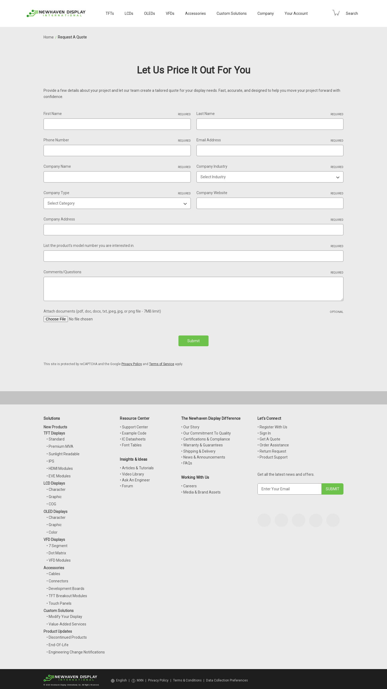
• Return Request (271, 448)
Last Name (270, 113)
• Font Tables (131, 442)
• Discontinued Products (66, 634)
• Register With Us (272, 424)
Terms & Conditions (187, 677)
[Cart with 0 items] (336, 13)
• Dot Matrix (56, 550)
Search (352, 13)
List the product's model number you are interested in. (193, 245)
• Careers (189, 483)
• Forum (126, 483)
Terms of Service (161, 361)
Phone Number (117, 140)
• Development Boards (65, 585)
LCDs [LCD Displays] (129, 13)
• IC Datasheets (133, 436)
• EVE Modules (58, 473)
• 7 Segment (56, 542)
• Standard (55, 436)
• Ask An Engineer (135, 477)
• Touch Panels (58, 600)
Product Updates (58, 628)
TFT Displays (54, 430)
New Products (55, 424)
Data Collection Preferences (227, 677)
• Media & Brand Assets (201, 489)
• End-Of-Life (57, 641)
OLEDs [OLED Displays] (149, 13)
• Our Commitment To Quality (206, 430)
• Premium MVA (59, 443)
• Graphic (54, 493)
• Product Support (272, 454)
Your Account (296, 13)
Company (265, 13)
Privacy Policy (131, 361)
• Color (52, 529)
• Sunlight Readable (63, 451)
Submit (193, 341)
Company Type (117, 193)
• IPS (50, 458)
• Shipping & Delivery (198, 448)
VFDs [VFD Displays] (170, 13)
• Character (56, 486)
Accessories (195, 13)
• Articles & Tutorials (137, 465)
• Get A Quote (268, 436)
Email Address (270, 140)
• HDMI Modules (59, 465)
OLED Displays (55, 508)
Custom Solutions (232, 13)
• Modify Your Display (64, 613)
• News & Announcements (203, 454)
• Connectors (57, 578)
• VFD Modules (58, 557)
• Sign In (264, 430)
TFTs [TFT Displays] (110, 13)
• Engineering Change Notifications (75, 649)
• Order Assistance (273, 442)
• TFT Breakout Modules (66, 592)
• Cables (53, 570)
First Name (117, 113)
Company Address (193, 219)
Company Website (270, 193)
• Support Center (134, 424)
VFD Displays (54, 536)
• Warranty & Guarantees (202, 442)
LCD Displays (54, 480)
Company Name (117, 166)
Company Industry (270, 166)
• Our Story (190, 424)
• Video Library (132, 471)
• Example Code (133, 430)
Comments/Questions (193, 272)
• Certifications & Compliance (205, 436)
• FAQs (186, 460)
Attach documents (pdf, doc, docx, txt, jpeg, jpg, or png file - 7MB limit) (193, 311)
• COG (51, 501)
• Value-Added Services (66, 621)
